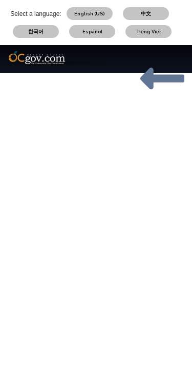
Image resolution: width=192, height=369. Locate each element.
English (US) (89, 13)
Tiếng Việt (148, 31)
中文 (146, 13)
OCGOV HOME (162, 114)
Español (92, 31)
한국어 (36, 31)
